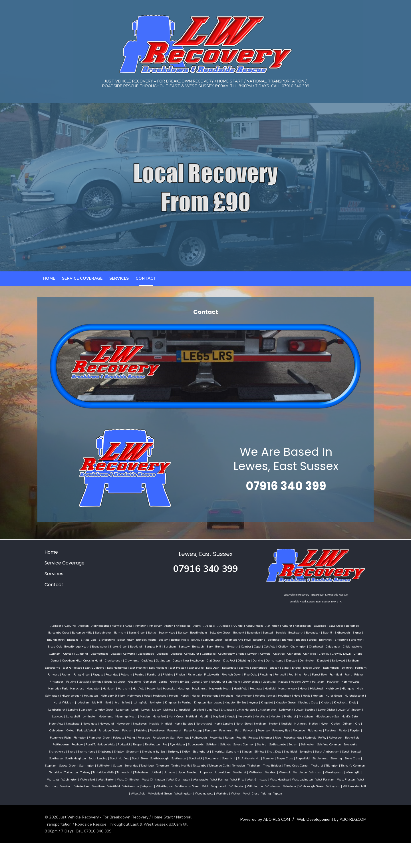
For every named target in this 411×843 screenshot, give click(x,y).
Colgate (68, 660)
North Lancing (72, 730)
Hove (187, 702)
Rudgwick (251, 744)
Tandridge (245, 765)
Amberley (148, 632)
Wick (276, 786)
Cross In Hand (357, 660)
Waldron (360, 772)
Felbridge (361, 674)
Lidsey (347, 709)
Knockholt (220, 709)
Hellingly (154, 695)
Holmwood (351, 695)
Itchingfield (344, 702)
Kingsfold (147, 709)
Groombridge (163, 688)
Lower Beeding (174, 716)
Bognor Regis (153, 646)
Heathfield (138, 695)
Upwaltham (313, 772)
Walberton (346, 772)
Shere (184, 751)
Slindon (359, 751)
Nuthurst (149, 730)
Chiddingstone (314, 653)
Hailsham (230, 688)
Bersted (251, 639)
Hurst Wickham (267, 702)
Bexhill (310, 639)
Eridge (224, 674)
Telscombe (297, 765)
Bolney (168, 646)
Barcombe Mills (65, 639)
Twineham (231, 772)
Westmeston (201, 786)
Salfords (353, 744)
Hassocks (66, 695)
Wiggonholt (290, 786)
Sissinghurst (313, 751)
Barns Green (120, 639)
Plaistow (166, 737)
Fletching (189, 681)
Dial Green (152, 667)
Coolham (114, 660)
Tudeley (175, 772)
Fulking (311, 681)
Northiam (109, 730)
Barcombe (345, 632)
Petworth (85, 737)
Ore (206, 730)
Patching (304, 730)
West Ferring (297, 779)
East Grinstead (327, 667)
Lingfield (81, 716)
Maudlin (64, 723)
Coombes (129, 660)
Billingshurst (355, 639)
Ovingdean (218, 730)
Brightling (314, 646)
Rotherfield (170, 744)
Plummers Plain (208, 737)
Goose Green (112, 688)
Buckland (98, 653)
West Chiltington (232, 779)
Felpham (49, 681)
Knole (233, 709)
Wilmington (326, 786)
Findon (103, 681)
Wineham (360, 786)
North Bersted (354, 723)
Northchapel (53, 730)
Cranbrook (246, 660)
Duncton (230, 667)
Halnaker (245, 688)
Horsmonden (134, 702)
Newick (324, 723)
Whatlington (235, 786)
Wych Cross (285, 793)
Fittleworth (134, 681)
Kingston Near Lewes (88, 709)
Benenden (236, 639)
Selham (95, 751)
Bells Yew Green (203, 639)
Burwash (160, 653)
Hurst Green (224, 702)
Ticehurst (89, 772)
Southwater (283, 758)
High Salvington (264, 695)
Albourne (63, 632)
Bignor (340, 639)
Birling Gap (61, 646)
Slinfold (50, 758)
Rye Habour (305, 744)
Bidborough (325, 639)
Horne (86, 702)
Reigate (71, 744)
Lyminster (270, 716)
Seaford (64, 751)
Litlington (96, 716)
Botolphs (232, 646)
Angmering (176, 632)
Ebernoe (172, 674)
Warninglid (115, 779)
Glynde (336, 681)
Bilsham (45, 646)
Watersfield (166, 779)
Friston (282, 681)
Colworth (81, 660)
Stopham (148, 765)
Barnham (103, 639)
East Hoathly (66, 674)
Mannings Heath (307, 716)
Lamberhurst (247, 709)
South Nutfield (224, 758)
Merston (135, 723)
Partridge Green (271, 730)
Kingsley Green (166, 709)
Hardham (350, 688)
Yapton (312, 793)
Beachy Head (150, 639)
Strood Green (165, 765)
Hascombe (51, 695)
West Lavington (53, 786)
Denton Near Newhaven (126, 667)
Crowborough (52, 667)
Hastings (81, 695)
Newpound (277, 723)
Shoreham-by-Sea (266, 751)
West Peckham (75, 786)
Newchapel (244, 723)
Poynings (332, 737)
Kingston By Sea (115, 709)
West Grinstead (335, 779)
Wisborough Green (107, 793)
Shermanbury (199, 751)
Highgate (245, 695)
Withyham (130, 793)
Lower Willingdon (218, 716)
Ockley (184, 730)
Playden (191, 737)
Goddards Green (354, 681)
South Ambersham (117, 758)
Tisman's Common (125, 772)
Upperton (296, 772)
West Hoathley (358, 779)
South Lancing (202, 758)
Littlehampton (136, 716)
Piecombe (134, 737)
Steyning (116, 765)
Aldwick (110, 632)
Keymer (134, 709)
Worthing (256, 793)
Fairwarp (303, 674)
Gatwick (324, 681)
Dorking (196, 667)
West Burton (184, 779)
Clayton (346, 653)
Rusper (265, 744)
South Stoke (244, 758)
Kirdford (206, 709)
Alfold (122, 632)
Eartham (291, 667)
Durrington (245, 667)
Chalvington (261, 653)
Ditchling (182, 667)
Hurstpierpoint (245, 702)
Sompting (96, 758)
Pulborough (347, 737)
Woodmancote (238, 793)
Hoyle (197, 702)
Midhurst (150, 723)
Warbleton (62, 779)
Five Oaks (173, 681)
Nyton (173, 730)
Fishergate (118, 681)
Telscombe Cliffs (317, 765)
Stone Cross (132, 765)
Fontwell (203, 681)
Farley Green (331, 674)
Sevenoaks (152, 751)
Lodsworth (155, 716)
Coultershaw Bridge (183, 660)
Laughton (313, 709)
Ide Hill (301, 702)
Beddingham (181, 639)
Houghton (175, 702)
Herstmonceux (185, 695)
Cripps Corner (315, 660)
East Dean (141, 674)
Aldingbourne (93, 632)
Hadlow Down (212, 688)
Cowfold (217, 660)
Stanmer (48, 765)
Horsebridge (100, 702)
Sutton (215, 765)
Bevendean (296, 639)
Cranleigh (261, 660)
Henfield (167, 695)
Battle (135, 639)
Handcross (303, 688)
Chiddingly (295, 653)
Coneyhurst (144, 660)
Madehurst (286, 716)
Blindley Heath (119, 646)
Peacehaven (319, 730)
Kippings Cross (189, 709)
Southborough (264, 758)
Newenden (294, 723)
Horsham (117, 702)
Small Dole (64, 758)
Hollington (307, 695)
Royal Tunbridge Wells (228, 744)
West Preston (97, 786)
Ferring (63, 681)
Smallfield (80, 758)
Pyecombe (364, 737)
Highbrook (230, 695)
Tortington (161, 772)
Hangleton (320, 688)
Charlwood (278, 653)
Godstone (47, 688)
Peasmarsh (337, 730)
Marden (326, 716)
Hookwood (50, 702)
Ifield (311, 702)
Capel (219, 653)
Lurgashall (254, 716)
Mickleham (165, 723)
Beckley (166, 639)
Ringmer (84, 744)
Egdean (202, 674)
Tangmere (260, 765)
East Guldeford (350, 667)
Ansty (190, 632)
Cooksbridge (98, 660)
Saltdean (339, 744)
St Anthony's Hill (353, 758)
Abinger (49, 632)
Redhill (59, 744)
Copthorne (161, 660)
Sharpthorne (170, 751)
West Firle (316, 779)
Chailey (245, 653)
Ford (230, 681)
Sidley (299, 751)
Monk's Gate (209, 723)
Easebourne (307, 667)
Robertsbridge (111, 744)
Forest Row (242, 681)
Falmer (316, 674)
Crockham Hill (336, 660)
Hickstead (213, 695)
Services (119, 282)
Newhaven (310, 723)
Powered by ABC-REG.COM (270, 819)
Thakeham (351, 765)
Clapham (333, 653)
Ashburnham (247, 632)
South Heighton (180, 758)
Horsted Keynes (155, 702)
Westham (169, 786)
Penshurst (61, 737)
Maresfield (340, 716)
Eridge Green (240, 674)
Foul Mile (218, 681)
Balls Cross (329, 632)
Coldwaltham (51, 660)
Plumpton (228, 737)
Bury (172, 653)
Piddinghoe (150, 737)
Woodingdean (218, 793)
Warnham (78, 779)
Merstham (121, 723)
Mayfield (78, 723)
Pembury (46, 737)
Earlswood (277, 667)
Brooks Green (81, 653)
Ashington (265, 632)
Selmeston (110, 751)
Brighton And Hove (211, 646)
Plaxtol (178, 737)
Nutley (162, 730)
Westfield (184, 786)
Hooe (363, 695)
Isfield (330, 702)
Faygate (347, 674)
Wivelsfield (172, 793)
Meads (90, 723)
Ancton (161, 632)
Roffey (140, 744)
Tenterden (336, 765)
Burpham (132, 653)
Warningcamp (96, 779)
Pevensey (99, 737)
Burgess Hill (115, 653)
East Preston (106, 674)
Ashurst (280, 632)
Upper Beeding (278, 772)
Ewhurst (275, 674)
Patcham (290, 730)
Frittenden (296, 681)
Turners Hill (214, 772)
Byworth (195, 653)
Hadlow (196, 688)
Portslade (292, 737)
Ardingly (202, 632)
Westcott (137, 786)
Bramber (261, 646)
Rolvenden (154, 744)
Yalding (300, 793)
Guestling (181, 688)
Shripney (286, 751)
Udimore (259, 772)
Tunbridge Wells (193, 772)
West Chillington (207, 779)
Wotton (270, 793)
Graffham (146, 688)
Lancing (264, 709)
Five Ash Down (155, 681)
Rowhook (205, 744)
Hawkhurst (97, 695)
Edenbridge (187, 674)
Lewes (336, 709)
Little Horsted (115, 716)
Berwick (264, 639)
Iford (320, 702)
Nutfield (135, 730)
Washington (148, 779)
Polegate (267, 737)
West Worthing (118, 786)
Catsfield (232, 653)
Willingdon (307, 786)
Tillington (104, 772)
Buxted (182, 653)
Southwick (300, 758)
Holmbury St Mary (329, 695)
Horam (63, 702)
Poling (279, 737)
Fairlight (289, 674)
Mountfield (227, 723)
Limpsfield (52, 716)
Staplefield (83, 765)
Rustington (280, 744)
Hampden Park (284, 688)
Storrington (184, 765)
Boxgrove (247, 646)
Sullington (201, 765)
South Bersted (141, 758)
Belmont (221, 639)
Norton (122, 730)
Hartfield (365, 688)
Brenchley (298, 646)
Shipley (231, 751)
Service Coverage (82, 282)
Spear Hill (333, 758)
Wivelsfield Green (194, 793)
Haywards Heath (118, 695)
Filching (91, 681)
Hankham (335, 688)
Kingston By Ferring (58, 709)
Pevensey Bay (117, 737)
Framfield (259, 681)
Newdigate (260, 723)
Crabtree (231, 660)
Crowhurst (70, 667)
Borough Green (186, 646)
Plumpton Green (248, 737)
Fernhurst (76, 681)
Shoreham (245, 751)
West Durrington (257, 779)
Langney (277, 709)
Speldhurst (316, 758)
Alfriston (134, 632)
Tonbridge (145, 772)
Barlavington (86, 639)
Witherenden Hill (150, 793)
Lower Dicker (195, 716)
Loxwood (238, 716)
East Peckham (86, 674)
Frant (271, 681)
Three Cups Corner (68, 772)
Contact (146, 282)
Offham (196, 730)
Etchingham (259, 674)
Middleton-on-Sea (186, 723)
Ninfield (337, 723)
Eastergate (157, 674)
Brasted (274, 646)
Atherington (296, 632)
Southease (160, 758)
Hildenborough (288, 695)
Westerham (152, 786)
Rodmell (128, 744)
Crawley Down (293, 660)
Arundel (231, 632)
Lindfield (67, 716)
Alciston (76, 632)
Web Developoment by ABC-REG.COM (336, 819)
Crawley (276, 660)
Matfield (51, 723)
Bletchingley (98, 646)
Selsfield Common (131, 751)
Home (49, 282)
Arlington (217, 632)
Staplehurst (100, 765)
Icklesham (287, 702)
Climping (360, 653)
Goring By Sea (91, 688)
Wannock (47, 779)
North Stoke (92, 730)
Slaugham (345, 751)
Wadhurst (330, 772)
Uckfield (246, 772)
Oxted (233, 730)
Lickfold (359, 709)
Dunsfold (262, 667)
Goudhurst (130, 688)
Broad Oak (345, 646)
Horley (75, 702)
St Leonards (323, 744)
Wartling (131, 779)
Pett (73, 737)
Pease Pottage (355, 730)
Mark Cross (357, 716)
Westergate (278, 779)
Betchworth (279, 639)
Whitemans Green (258, 786)
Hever (201, 695)
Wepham (218, 786)
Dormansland (213, 667)
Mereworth (104, 723)
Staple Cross (65, 765)
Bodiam (137, 646)
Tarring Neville (278, 765)
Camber (208, 653)
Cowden (204, 660)
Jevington (360, 702)
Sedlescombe (79, 751)
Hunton (208, 702)
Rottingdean (188, 744)
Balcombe (313, 632)
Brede (286, 646)
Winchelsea (343, 786)
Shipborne (217, 751)
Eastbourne (124, 674)
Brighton (330, 646)
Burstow (146, 653)
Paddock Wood (248, 730)
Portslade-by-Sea (312, 737)
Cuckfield (86, 667)
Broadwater (61, 653)
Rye (292, 744)
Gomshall (62, 688)
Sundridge (229, 765)
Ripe (96, 744)
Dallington (101, 667)
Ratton (47, 744)
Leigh (326, 709)
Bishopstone (80, 646)
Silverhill (330, 751)
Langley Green (295, 709)
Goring (75, 688)
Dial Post (168, 667)
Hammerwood (263, 688)
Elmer (213, 674)
